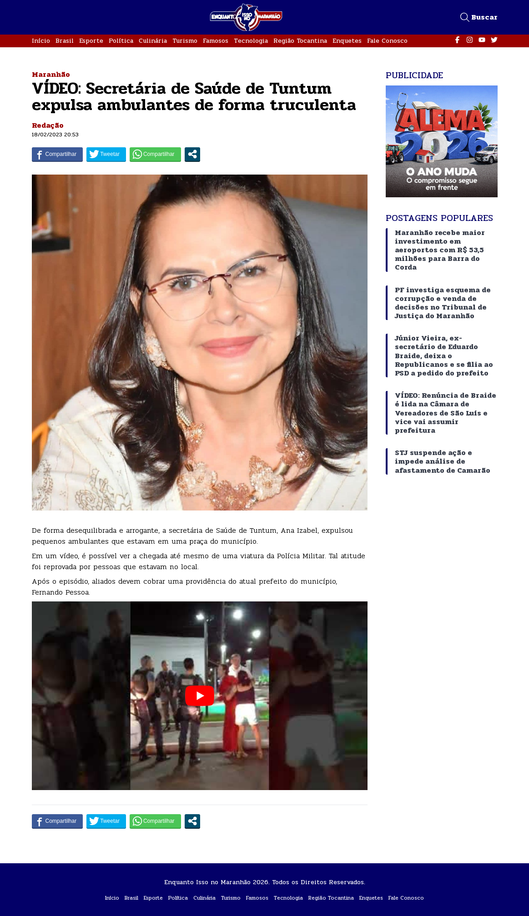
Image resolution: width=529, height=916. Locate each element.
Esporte (91, 40)
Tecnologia (251, 40)
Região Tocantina (300, 40)
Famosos (215, 40)
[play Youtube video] (200, 695)
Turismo (184, 40)
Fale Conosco (387, 40)
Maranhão (51, 74)
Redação (48, 125)
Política (121, 40)
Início (41, 40)
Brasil (64, 40)
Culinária (153, 40)
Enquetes (347, 40)
